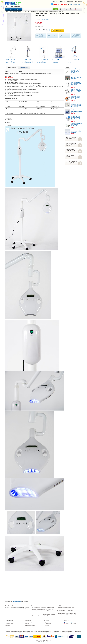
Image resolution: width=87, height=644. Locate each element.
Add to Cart (58, 30)
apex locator (59, 632)
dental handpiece (73, 631)
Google (67, 623)
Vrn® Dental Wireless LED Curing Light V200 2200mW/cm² (76, 77)
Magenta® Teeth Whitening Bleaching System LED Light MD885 (74, 61)
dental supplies (45, 632)
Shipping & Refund (9, 623)
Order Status (47, 625)
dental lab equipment (67, 632)
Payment (7, 622)
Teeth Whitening (26, 11)
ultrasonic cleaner (41, 631)
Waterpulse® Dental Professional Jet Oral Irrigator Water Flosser (59, 61)
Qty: (44, 29)
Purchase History (48, 623)
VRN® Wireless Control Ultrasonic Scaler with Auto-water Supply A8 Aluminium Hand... (76, 104)
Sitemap (39, 640)
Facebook (68, 622)
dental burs (49, 631)
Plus (49, 29)
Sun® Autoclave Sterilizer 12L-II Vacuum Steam (76, 111)
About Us (27, 623)
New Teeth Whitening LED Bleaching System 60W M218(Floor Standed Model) (76, 84)
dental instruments (18, 631)
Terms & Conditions (9, 626)
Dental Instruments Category (15, 11)
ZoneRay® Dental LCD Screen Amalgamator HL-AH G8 (76, 97)
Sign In (46, 622)
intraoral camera (37, 632)
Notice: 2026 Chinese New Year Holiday (66, 607)
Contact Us (55, 1)
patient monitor (34, 631)
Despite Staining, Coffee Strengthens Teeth (67, 613)
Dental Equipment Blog (46, 640)
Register (50, 622)
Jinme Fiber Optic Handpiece (49, 614)
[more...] (79, 605)
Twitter (74, 622)
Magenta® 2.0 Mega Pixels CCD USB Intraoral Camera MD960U (75, 70)
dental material (30, 632)
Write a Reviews (45, 19)
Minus (49, 30)
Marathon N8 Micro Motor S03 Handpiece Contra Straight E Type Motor (76, 91)
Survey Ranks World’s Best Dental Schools (67, 614)
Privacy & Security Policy (29, 622)
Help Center (70, 1)
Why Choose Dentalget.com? (30, 625)
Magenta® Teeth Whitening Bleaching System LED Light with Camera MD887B (43, 61)
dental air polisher (26, 631)
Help (37, 640)
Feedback (63, 1)
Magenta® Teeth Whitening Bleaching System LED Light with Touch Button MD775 (28, 61)
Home (71, 4)
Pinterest (74, 623)
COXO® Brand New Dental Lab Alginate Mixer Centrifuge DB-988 (75, 118)
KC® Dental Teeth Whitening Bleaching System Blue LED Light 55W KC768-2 (12, 61)
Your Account (79, 1)
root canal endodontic (64, 631)
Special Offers (77, 4)
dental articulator (52, 632)
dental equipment (10, 631)
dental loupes (23, 632)
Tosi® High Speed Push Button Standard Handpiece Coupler (76, 124)
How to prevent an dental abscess (65, 612)
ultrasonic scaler (55, 631)
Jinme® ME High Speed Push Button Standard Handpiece (76, 131)
